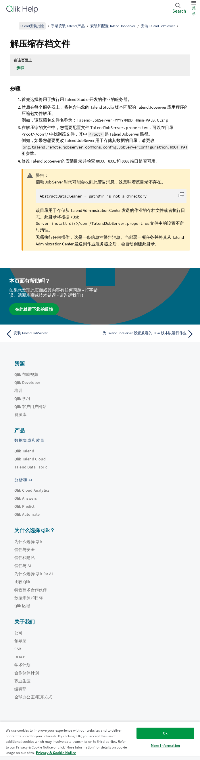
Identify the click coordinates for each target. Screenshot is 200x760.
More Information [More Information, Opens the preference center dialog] (165, 745)
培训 (18, 390)
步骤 (20, 67)
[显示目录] (11, 25)
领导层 (20, 640)
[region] (100, 740)
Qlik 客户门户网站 (30, 406)
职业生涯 (22, 680)
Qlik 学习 (22, 398)
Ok (165, 733)
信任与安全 (24, 549)
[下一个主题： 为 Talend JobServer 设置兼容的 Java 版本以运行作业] (149, 334)
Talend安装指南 (32, 26)
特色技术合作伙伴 (30, 589)
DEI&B (19, 656)
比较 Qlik (22, 581)
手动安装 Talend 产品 (68, 26)
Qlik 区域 (22, 605)
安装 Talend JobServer (158, 26)
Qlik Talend (24, 451)
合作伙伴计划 (26, 672)
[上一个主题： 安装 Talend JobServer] (51, 334)
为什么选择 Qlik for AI (33, 573)
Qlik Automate (27, 514)
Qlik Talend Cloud (30, 459)
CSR (17, 648)
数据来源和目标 (28, 597)
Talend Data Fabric (30, 467)
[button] (181, 194)
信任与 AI (22, 565)
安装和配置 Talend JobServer (112, 26)
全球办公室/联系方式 (33, 697)
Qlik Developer (27, 382)
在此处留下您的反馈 (34, 309)
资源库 (20, 414)
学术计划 (22, 664)
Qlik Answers (25, 498)
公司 (18, 632)
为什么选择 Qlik (28, 541)
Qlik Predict (24, 506)
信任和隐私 (24, 557)
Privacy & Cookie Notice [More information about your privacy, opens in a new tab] (56, 752)
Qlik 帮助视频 (26, 374)
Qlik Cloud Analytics (31, 490)
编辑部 (20, 688)
